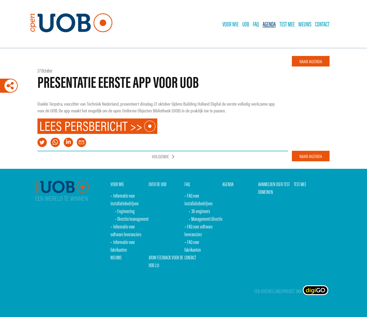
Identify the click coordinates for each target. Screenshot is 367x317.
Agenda (269, 23)
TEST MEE (287, 23)
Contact (322, 23)
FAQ (256, 23)
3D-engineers (200, 211)
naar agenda (310, 61)
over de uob (157, 184)
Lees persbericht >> (90, 126)
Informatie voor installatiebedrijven (124, 199)
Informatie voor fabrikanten (122, 245)
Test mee (300, 184)
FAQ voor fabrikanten (192, 245)
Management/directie (206, 218)
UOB (245, 23)
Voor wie (230, 23)
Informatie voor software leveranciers (125, 230)
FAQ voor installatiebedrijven (198, 199)
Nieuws (304, 23)
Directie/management (133, 218)
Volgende (160, 156)
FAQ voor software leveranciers (198, 230)
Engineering (126, 211)
